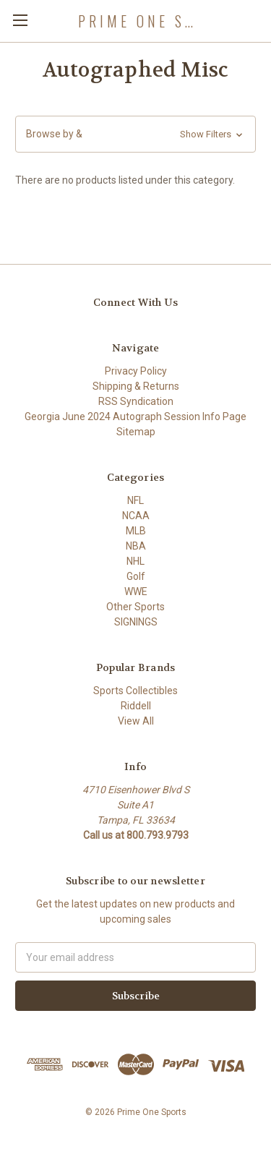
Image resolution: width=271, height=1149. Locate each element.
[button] (135, 134)
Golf (135, 576)
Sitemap (135, 431)
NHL (135, 561)
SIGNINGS (136, 622)
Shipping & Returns (136, 386)
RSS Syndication (135, 401)
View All (136, 721)
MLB (136, 531)
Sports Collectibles (135, 690)
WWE (135, 591)
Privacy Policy (136, 371)
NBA (136, 546)
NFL (135, 500)
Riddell (136, 706)
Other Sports (135, 606)
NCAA (136, 515)
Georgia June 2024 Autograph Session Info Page (135, 416)
